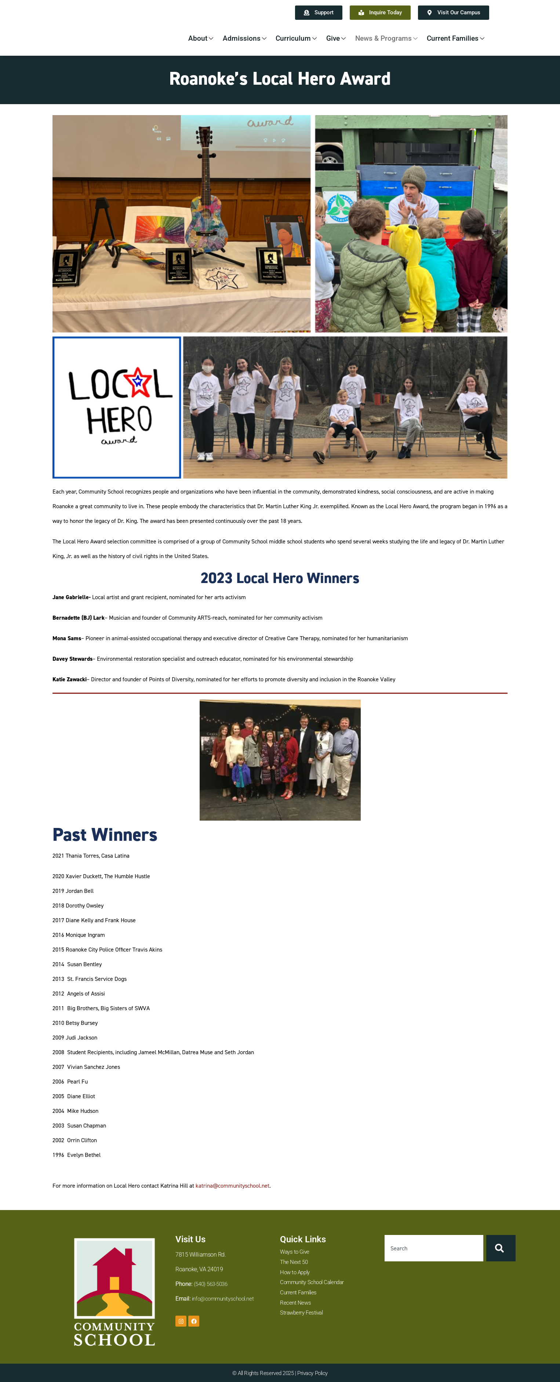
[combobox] (434, 1248)
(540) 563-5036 (213, 1283)
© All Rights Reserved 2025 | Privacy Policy (280, 1373)
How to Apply (296, 1272)
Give (329, 38)
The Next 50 (294, 1262)
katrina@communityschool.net (232, 1185)
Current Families (454, 38)
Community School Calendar (315, 1283)
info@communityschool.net (225, 1298)
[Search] (501, 1248)
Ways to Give (296, 1252)
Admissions (235, 38)
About (190, 38)
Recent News (296, 1304)
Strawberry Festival (303, 1315)
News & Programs (381, 38)
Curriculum (287, 38)
